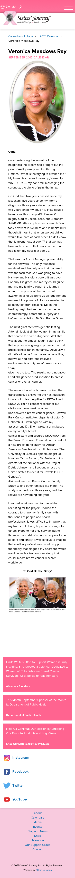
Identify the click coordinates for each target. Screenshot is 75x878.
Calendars (37, 817)
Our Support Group (37, 845)
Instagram (20, 757)
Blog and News (37, 831)
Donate (11, 6)
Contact (37, 849)
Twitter (18, 785)
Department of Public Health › (24, 715)
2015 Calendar (49, 36)
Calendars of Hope (20, 36)
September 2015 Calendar (28, 57)
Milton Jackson (44, 870)
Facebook (20, 771)
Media (37, 822)
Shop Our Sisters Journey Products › (28, 744)
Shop (37, 836)
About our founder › (18, 686)
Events (37, 826)
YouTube (19, 799)
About (38, 813)
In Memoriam (37, 840)
